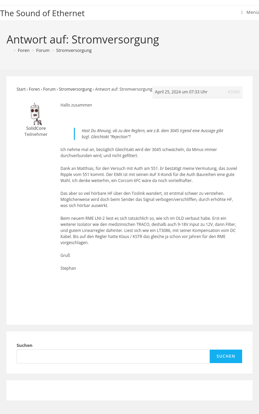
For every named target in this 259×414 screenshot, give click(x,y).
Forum (49, 89)
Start (21, 89)
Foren (34, 89)
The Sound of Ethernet (42, 13)
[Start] (8, 50)
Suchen (24, 345)
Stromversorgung (74, 50)
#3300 (234, 92)
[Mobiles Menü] (250, 12)
